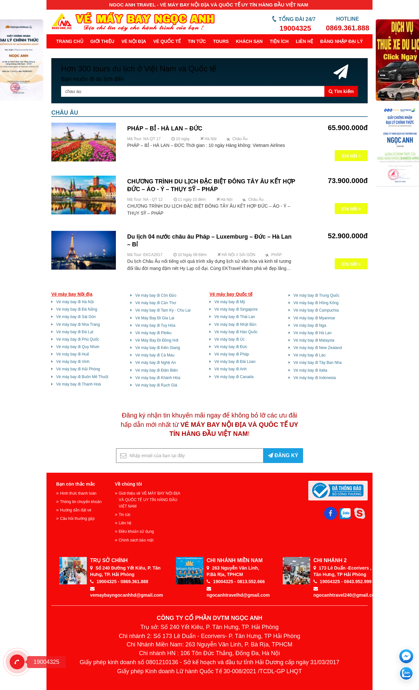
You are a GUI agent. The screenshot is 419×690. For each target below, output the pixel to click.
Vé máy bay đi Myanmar (314, 318)
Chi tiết (351, 156)
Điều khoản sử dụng (136, 531)
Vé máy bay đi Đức (230, 347)
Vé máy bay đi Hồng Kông (316, 303)
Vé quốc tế (167, 41)
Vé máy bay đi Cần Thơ (155, 303)
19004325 (295, 28)
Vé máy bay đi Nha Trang (78, 324)
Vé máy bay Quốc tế (231, 294)
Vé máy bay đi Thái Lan (234, 316)
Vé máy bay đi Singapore (236, 309)
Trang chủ (69, 41)
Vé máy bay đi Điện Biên (156, 370)
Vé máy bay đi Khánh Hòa (157, 378)
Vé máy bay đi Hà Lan (312, 333)
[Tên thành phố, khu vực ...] (192, 91)
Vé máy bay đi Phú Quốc (77, 339)
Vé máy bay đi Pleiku (153, 333)
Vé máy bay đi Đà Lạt (74, 332)
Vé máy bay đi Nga (309, 325)
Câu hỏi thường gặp (77, 518)
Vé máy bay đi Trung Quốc (316, 295)
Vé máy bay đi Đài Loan (234, 361)
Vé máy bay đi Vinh (72, 361)
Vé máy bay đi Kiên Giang (157, 347)
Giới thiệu (102, 41)
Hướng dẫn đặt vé (75, 510)
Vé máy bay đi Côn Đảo (155, 295)
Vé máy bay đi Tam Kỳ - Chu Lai (162, 310)
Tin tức (197, 41)
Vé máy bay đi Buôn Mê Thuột (82, 377)
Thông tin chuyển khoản (81, 501)
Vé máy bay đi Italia (310, 370)
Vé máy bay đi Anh (230, 369)
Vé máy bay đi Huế (72, 354)
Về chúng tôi (128, 484)
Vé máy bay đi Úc (229, 339)
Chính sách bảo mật (136, 540)
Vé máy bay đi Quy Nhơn (77, 347)
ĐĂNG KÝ (283, 455)
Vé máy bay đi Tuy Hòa (155, 325)
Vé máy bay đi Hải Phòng (78, 369)
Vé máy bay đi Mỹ (229, 302)
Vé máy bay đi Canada (233, 377)
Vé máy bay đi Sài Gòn (76, 316)
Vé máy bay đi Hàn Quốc (236, 332)
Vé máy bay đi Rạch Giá (156, 385)
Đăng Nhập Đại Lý (341, 41)
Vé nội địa (133, 41)
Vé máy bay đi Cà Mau (154, 355)
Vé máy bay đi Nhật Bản (235, 324)
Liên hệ (304, 41)
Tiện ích (279, 41)
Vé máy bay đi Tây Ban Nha (317, 362)
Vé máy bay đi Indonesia (314, 378)
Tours (221, 41)
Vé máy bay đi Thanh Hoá (78, 384)
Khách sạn (249, 41)
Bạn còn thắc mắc (75, 484)
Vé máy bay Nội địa (71, 294)
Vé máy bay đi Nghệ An (155, 362)
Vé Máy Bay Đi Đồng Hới (156, 340)
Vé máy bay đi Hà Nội (75, 302)
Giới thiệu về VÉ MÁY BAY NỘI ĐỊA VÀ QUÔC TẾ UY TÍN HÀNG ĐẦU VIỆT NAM (149, 500)
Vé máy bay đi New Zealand (317, 347)
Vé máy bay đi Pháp (231, 354)
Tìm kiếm (341, 91)
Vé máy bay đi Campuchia (316, 310)
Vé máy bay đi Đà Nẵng (76, 309)
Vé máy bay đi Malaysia (313, 340)
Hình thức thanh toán (78, 493)
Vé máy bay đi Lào (309, 355)
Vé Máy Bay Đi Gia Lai (154, 318)
